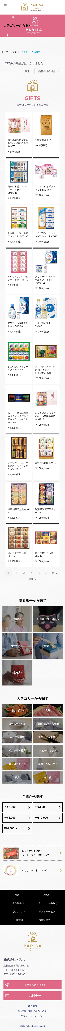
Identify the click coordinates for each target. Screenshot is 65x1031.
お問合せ (23, 995)
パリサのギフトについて (42, 870)
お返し (18, 895)
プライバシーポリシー (32, 1016)
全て (14, 52)
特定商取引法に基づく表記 (32, 1011)
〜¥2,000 (17, 807)
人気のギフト (18, 911)
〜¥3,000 (48, 807)
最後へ (32, 579)
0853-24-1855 (25, 985)
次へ (54, 573)
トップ (5, 52)
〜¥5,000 (17, 817)
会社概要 (32, 1005)
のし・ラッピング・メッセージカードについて (42, 853)
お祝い (47, 895)
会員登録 (18, 919)
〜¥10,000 (48, 817)
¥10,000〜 (17, 828)
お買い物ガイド (46, 919)
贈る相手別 (18, 903)
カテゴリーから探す (30, 52)
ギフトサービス (46, 911)
